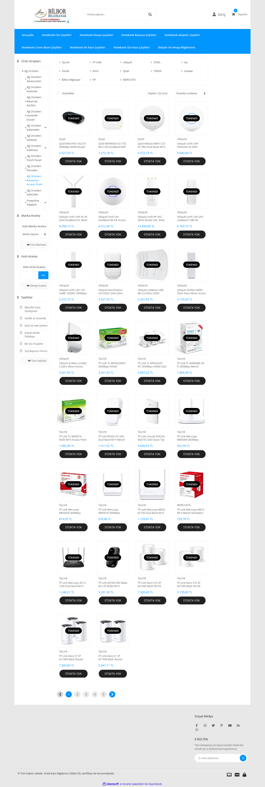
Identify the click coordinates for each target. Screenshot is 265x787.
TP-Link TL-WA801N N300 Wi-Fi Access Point (73, 438)
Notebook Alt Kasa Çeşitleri (87, 47)
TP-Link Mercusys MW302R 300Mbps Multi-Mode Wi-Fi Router (73, 511)
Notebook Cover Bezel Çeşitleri (42, 47)
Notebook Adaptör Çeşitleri (182, 35)
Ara (43, 275)
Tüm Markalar (36, 244)
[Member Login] (220, 14)
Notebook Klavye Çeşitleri (96, 35)
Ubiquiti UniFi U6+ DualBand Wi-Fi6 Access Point (112, 218)
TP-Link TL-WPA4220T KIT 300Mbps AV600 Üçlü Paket (152, 365)
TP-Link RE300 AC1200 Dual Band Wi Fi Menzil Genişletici (111, 438)
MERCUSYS (184, 505)
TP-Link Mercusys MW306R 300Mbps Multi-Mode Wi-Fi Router (191, 438)
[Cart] (239, 14)
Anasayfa (28, 35)
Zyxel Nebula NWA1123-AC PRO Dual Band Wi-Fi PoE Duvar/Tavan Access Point (152, 145)
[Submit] (243, 758)
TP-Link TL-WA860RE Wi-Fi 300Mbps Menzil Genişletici (191, 365)
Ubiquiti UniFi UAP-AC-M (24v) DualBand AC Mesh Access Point (73, 218)
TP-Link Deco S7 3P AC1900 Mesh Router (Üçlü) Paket (71, 657)
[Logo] (44, 14)
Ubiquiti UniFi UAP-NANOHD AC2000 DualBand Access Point (190, 145)
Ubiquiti (182, 139)
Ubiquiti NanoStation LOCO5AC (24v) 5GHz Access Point (110, 291)
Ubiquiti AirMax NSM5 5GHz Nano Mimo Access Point (191, 291)
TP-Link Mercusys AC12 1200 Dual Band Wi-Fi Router (72, 584)
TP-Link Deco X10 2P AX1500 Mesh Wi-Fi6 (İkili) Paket (188, 584)
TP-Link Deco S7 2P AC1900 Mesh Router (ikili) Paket (110, 657)
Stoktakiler (68, 93)
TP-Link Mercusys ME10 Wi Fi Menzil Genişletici (190, 511)
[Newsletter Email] (221, 758)
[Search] (113, 14)
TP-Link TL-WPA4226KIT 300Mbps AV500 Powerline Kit (111, 365)
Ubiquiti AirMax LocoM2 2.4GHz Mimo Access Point (73, 365)
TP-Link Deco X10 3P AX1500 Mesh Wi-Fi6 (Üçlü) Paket (149, 584)
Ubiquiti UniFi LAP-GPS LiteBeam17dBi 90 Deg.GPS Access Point (190, 218)
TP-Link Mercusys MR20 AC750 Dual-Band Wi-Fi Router (151, 511)
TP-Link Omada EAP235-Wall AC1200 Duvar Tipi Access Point (151, 438)
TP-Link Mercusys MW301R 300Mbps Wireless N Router (109, 511)
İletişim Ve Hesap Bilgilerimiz (176, 47)
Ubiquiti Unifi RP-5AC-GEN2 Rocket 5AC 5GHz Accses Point (151, 218)
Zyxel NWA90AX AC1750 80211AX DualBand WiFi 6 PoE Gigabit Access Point (112, 145)
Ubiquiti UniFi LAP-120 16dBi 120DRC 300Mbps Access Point (73, 291)
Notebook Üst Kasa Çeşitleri (132, 47)
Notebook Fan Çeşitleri (56, 35)
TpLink (102, 358)
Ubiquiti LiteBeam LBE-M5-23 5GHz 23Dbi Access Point (151, 291)
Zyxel (62, 139)
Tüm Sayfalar (37, 360)
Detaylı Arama (36, 285)
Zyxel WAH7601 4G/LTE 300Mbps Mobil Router (72, 145)
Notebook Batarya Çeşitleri (138, 35)
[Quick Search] (27, 275)
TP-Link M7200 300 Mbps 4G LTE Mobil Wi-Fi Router (112, 584)
